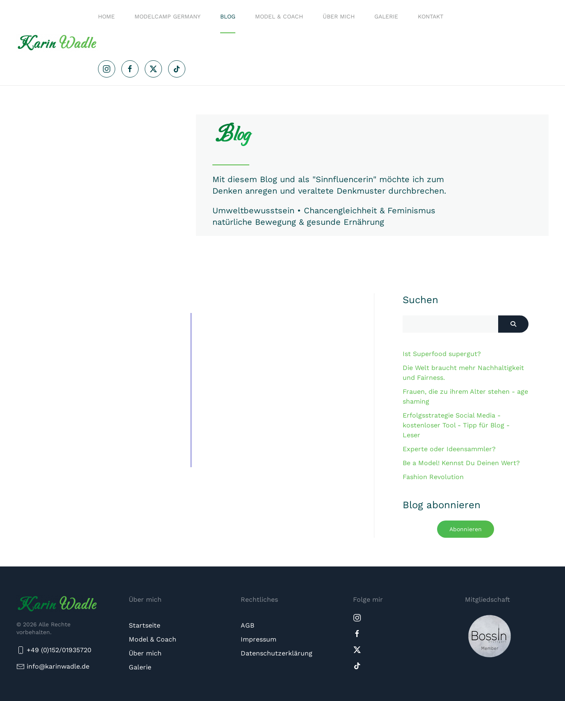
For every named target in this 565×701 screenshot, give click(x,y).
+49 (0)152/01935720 (53, 650)
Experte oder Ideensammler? (449, 449)
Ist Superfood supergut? (442, 354)
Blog (227, 16)
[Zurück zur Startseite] (57, 42)
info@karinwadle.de (58, 666)
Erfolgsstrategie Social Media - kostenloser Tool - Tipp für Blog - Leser (456, 425)
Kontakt (430, 16)
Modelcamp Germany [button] (167, 16)
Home (106, 16)
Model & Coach (279, 16)
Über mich (339, 16)
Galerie (386, 16)
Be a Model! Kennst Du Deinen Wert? (461, 463)
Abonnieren (465, 529)
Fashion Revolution (433, 477)
